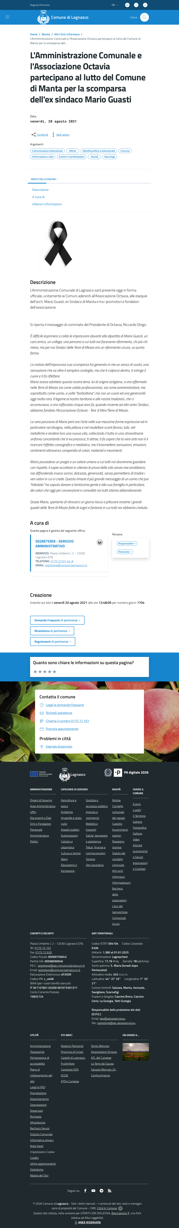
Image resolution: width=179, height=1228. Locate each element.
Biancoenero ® (120, 1213)
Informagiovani (121, 882)
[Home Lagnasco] (64, 17)
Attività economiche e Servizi (140, 851)
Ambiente (67, 812)
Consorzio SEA (70, 1069)
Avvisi (115, 924)
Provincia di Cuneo (72, 1052)
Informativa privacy (42, 1140)
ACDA (64, 1075)
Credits (34, 1158)
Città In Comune (107, 1208)
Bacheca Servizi (39, 1128)
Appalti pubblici (70, 829)
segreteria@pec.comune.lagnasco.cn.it (61, 965)
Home (33, 34)
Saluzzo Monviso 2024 (105, 1069)
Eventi (137, 804)
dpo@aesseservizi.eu (112, 1018)
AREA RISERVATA (87, 1222)
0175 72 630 (43, 952)
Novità (46, 34)
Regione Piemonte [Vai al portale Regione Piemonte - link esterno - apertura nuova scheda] (40, 5)
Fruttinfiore (68, 1063)
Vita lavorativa (95, 865)
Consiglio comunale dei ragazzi (118, 812)
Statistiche (36, 1169)
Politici (34, 841)
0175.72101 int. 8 (62, 561)
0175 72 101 (43, 948)
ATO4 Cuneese (70, 1081)
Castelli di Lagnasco (73, 1057)
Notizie (116, 800)
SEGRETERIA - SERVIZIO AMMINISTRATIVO (54, 543)
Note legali (36, 1146)
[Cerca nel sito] (144, 17)
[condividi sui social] (39, 135)
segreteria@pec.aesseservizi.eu (116, 1023)
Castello (117, 824)
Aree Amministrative (42, 806)
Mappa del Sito (39, 1175)
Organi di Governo (41, 800)
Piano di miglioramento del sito (41, 1075)
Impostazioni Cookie (42, 1152)
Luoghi (137, 810)
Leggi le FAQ (37, 1087)
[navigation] (7, 17)
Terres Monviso (100, 1046)
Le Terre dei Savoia (102, 1063)
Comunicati (119, 918)
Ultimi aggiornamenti (43, 1163)
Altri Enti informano (67, 34)
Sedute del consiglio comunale (118, 859)
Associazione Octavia (104, 1052)
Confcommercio (100, 1075)
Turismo (90, 859)
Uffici (33, 812)
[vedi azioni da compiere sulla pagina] (60, 135)
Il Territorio (139, 816)
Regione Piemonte (72, 1046)
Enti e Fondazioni (40, 824)
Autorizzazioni (69, 835)
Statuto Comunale (41, 1134)
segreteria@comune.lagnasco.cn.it (66, 565)
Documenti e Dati (40, 818)
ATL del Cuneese (101, 1057)
